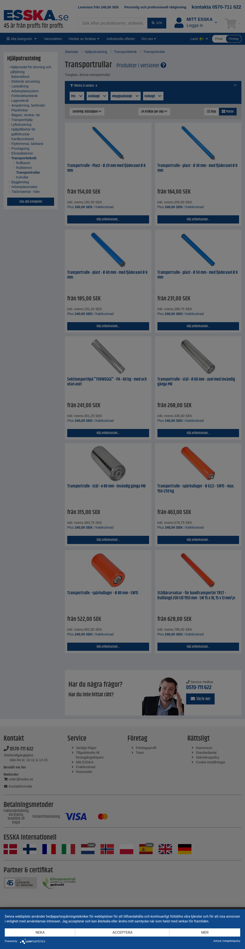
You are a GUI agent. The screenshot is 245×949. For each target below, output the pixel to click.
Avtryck (217, 941)
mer (205, 932)
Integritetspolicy (231, 941)
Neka (40, 932)
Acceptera (122, 932)
